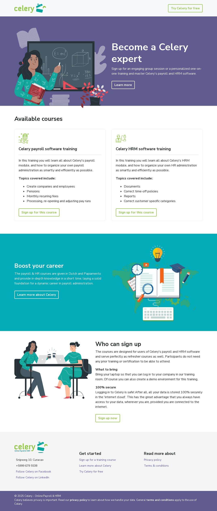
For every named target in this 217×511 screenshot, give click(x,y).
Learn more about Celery (36, 294)
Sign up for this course (39, 212)
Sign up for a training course (97, 460)
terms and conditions (160, 500)
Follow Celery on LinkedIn (32, 477)
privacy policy (78, 500)
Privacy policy (152, 460)
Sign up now (107, 418)
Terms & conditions (156, 466)
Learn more (123, 85)
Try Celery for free (185, 8)
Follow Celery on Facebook (33, 472)
